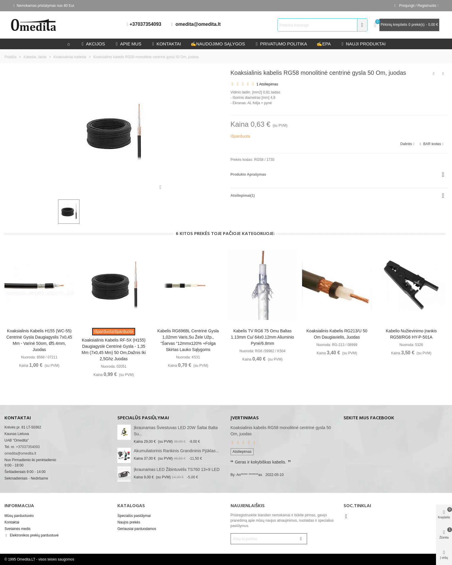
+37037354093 (145, 24)
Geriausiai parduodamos (136, 529)
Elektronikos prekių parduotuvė (31, 535)
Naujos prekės (128, 522)
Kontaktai (11, 522)
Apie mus (127, 43)
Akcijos (92, 43)
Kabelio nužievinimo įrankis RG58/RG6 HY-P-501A (411, 333)
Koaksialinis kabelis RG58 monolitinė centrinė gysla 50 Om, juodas (281, 430)
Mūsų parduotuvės (19, 516)
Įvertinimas (245, 418)
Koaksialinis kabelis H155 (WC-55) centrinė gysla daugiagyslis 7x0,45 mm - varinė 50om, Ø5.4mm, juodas (39, 340)
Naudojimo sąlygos (218, 43)
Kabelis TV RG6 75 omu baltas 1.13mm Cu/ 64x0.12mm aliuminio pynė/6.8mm (262, 337)
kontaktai (166, 43)
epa (324, 43)
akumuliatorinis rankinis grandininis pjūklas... (176, 450)
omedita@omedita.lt (198, 24)
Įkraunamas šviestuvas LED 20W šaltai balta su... (176, 430)
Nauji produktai (363, 43)
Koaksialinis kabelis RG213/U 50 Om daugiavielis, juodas (336, 333)
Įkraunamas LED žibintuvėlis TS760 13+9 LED (177, 469)
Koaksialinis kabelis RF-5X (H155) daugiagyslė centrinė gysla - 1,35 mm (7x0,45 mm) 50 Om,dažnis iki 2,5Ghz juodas (114, 349)
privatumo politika (280, 43)
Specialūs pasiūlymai (143, 418)
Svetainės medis (17, 529)
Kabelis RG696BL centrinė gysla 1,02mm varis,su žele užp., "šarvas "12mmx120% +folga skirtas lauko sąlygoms (188, 340)
